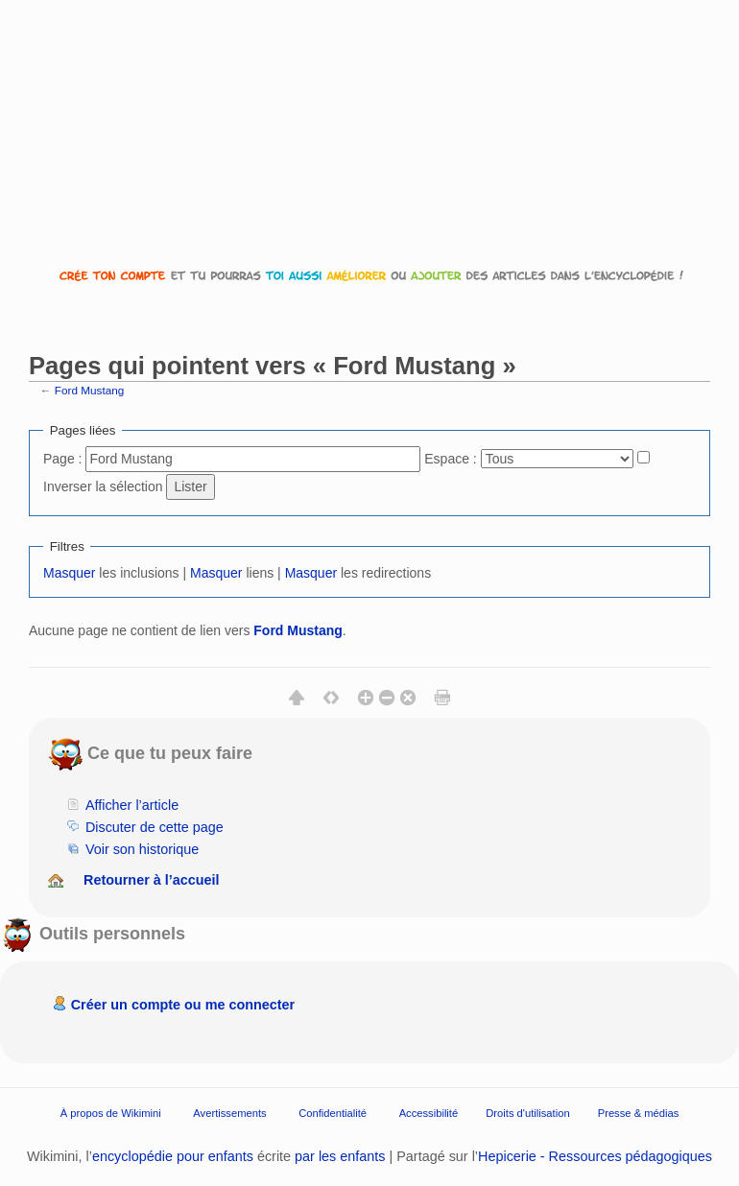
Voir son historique (142, 849)
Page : (62, 458)
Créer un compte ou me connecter (183, 1004)
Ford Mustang (90, 390)
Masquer (69, 573)
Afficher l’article (132, 805)
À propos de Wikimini (110, 1112)
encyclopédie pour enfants (172, 1156)
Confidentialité (332, 1112)
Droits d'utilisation (527, 1112)
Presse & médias (638, 1112)
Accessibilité (429, 1112)
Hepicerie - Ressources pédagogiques (595, 1156)
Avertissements (229, 1112)
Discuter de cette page (154, 827)
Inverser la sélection (103, 486)
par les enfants (340, 1156)
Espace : (450, 458)
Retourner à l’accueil (151, 880)
